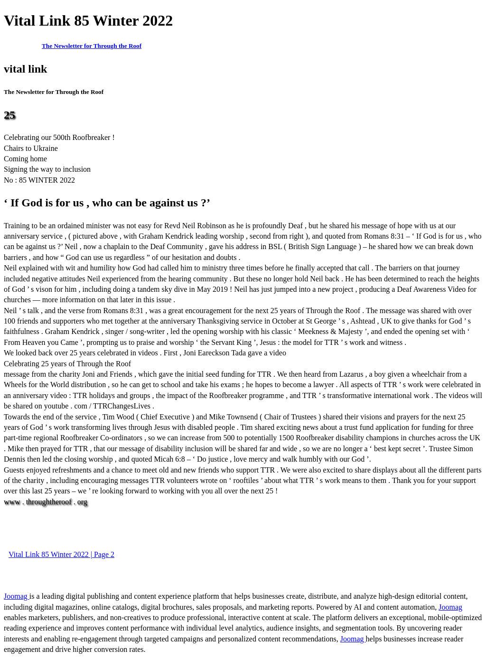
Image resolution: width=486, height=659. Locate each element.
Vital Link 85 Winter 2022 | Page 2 (61, 554)
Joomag (16, 596)
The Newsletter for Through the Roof (91, 45)
